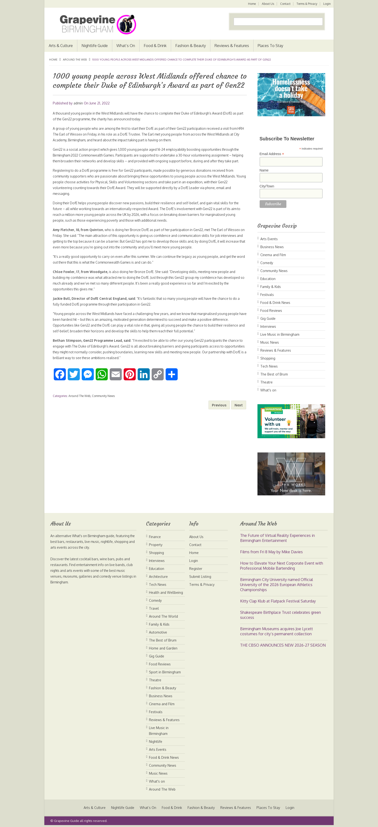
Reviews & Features (232, 45)
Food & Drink (155, 45)
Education (268, 279)
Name (264, 170)
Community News (103, 401)
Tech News (269, 366)
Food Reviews (271, 310)
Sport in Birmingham (165, 672)
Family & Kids (270, 287)
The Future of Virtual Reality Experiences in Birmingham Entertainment (277, 538)
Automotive (158, 632)
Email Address (272, 154)
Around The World (163, 616)
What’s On (125, 45)
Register (195, 569)
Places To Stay (270, 45)
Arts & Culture (61, 45)
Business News (272, 247)
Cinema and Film (273, 255)
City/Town (267, 186)
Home (251, 4)
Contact (285, 4)
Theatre (266, 382)
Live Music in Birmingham (279, 334)
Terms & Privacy (306, 4)
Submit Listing (200, 576)
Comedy (266, 263)
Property (155, 545)
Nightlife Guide (94, 45)
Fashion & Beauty (190, 45)
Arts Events (269, 239)
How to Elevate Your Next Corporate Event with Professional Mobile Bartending (281, 566)
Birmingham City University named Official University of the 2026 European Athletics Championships (276, 584)
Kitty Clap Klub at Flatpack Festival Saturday (278, 601)
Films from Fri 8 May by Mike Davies (271, 551)
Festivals (267, 295)
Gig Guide (268, 318)
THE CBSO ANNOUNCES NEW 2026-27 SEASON (283, 645)
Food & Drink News (275, 303)
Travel (154, 608)
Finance (155, 537)
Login (327, 4)
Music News (269, 342)
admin (78, 103)
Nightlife (155, 741)
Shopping (267, 358)
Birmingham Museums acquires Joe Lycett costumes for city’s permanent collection (276, 631)
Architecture (158, 576)
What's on (268, 390)
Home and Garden (163, 648)
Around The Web (75, 59)
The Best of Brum (274, 374)
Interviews (268, 326)
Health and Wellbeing (166, 592)
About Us (267, 4)
